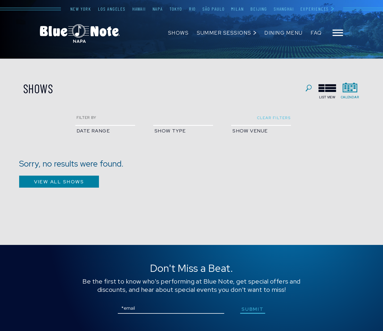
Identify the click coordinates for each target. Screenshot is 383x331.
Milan (237, 9)
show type (170, 131)
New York (80, 9)
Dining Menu (283, 33)
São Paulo (213, 9)
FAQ (316, 33)
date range (93, 131)
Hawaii (139, 9)
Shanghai (284, 9)
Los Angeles (112, 9)
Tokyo (175, 9)
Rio (192, 9)
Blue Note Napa (80, 34)
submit (253, 309)
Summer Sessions (224, 33)
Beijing (258, 9)
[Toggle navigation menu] (337, 33)
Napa (157, 9)
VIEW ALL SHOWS (59, 182)
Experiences (314, 9)
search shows (308, 88)
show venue (250, 131)
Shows (178, 33)
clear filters (274, 117)
